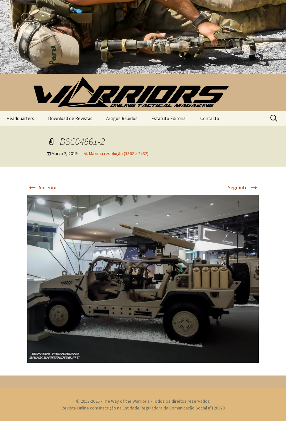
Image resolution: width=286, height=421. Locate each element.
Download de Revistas (70, 118)
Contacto (209, 118)
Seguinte (243, 187)
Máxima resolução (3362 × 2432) (118, 153)
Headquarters (20, 118)
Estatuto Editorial (169, 118)
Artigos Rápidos (122, 118)
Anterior (42, 187)
